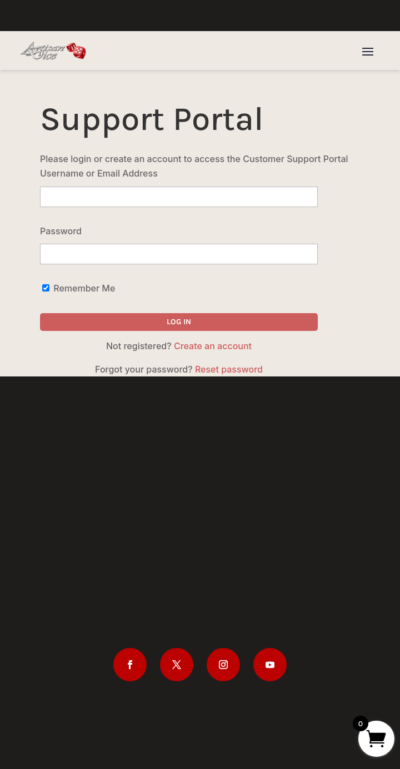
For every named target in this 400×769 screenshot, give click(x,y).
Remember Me (78, 288)
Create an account (213, 345)
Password (61, 231)
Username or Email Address (99, 173)
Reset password (229, 369)
